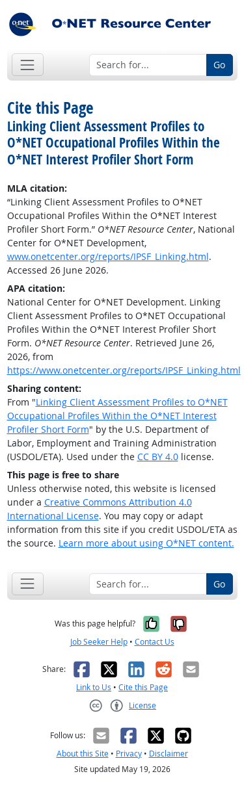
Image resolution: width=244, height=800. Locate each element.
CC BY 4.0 (157, 456)
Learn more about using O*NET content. (146, 543)
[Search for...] (148, 65)
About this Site (83, 753)
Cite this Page (143, 687)
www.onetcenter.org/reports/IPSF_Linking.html (108, 256)
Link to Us (93, 687)
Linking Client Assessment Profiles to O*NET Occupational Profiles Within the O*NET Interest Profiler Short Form (117, 415)
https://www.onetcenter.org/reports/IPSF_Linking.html (124, 370)
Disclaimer (168, 753)
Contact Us (154, 641)
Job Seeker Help (99, 641)
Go (219, 64)
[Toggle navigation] (28, 64)
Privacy (129, 753)
